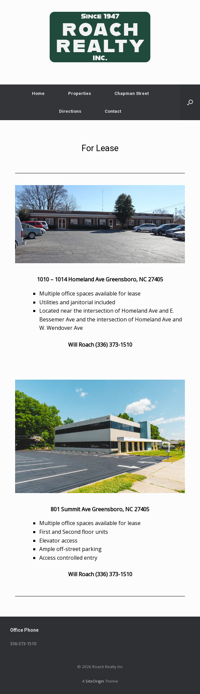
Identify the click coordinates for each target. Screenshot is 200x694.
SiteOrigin (95, 681)
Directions (70, 111)
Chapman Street (131, 93)
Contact (113, 111)
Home (38, 93)
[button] (190, 102)
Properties (79, 93)
